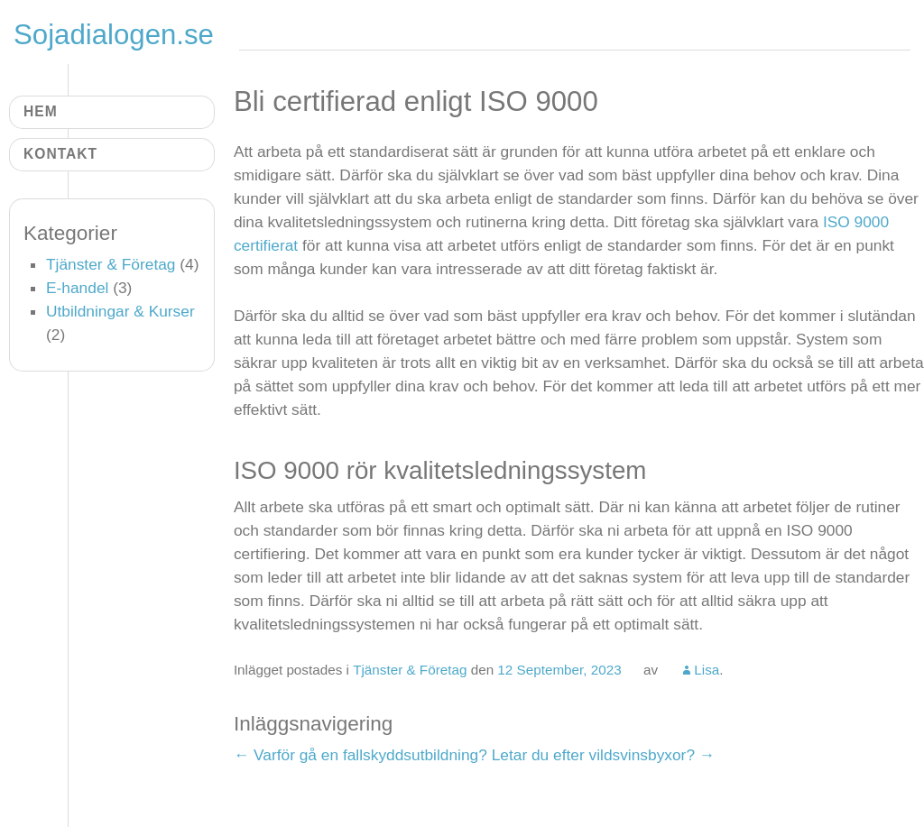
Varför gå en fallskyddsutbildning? (360, 755)
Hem (40, 111)
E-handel (77, 288)
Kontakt (60, 153)
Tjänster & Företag (410, 669)
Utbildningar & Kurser (120, 311)
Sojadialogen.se (114, 35)
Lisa (706, 669)
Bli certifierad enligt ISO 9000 (416, 101)
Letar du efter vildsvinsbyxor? (604, 755)
